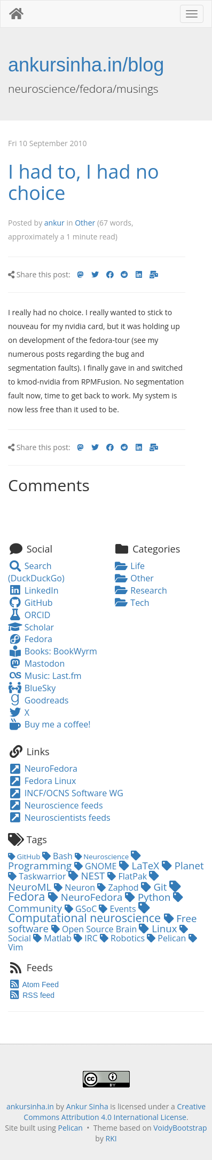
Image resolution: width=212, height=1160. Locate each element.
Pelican (167, 938)
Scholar (31, 627)
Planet (183, 865)
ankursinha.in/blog (86, 65)
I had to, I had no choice (83, 182)
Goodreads (38, 700)
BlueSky (32, 688)
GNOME (96, 866)
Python (149, 896)
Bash (58, 856)
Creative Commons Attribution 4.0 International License (114, 1111)
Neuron (75, 887)
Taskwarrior (38, 876)
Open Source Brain (95, 929)
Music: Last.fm (45, 676)
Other (85, 223)
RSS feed (31, 995)
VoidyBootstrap (180, 1128)
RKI (111, 1138)
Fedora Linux (42, 781)
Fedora (30, 639)
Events (118, 909)
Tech (132, 603)
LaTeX (140, 865)
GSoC (82, 909)
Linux (159, 928)
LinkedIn (33, 590)
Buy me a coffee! (49, 724)
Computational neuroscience (86, 913)
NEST (88, 875)
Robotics (123, 938)
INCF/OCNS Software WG (65, 793)
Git (155, 886)
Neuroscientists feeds (59, 817)
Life (129, 566)
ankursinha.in (30, 1106)
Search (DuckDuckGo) (36, 572)
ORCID (29, 615)
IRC (87, 938)
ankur (54, 223)
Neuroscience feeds (55, 805)
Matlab (53, 938)
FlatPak (128, 876)
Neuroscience (103, 856)
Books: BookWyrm (52, 651)
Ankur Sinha (87, 1106)
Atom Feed (33, 984)
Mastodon (36, 663)
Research (140, 590)
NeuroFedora (42, 768)
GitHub (30, 603)
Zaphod (118, 887)
